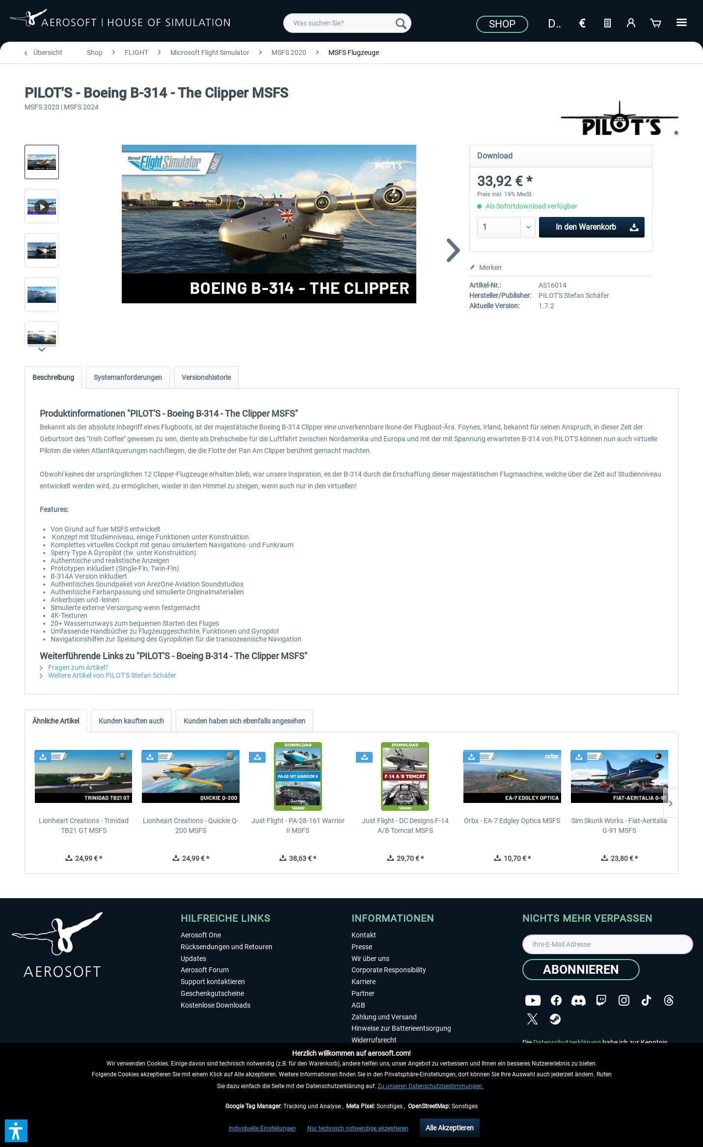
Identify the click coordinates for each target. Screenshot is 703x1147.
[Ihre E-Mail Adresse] (607, 944)
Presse (362, 947)
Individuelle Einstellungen (262, 1128)
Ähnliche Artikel (55, 721)
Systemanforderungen (128, 377)
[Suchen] (401, 23)
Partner (363, 993)
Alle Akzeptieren (450, 1128)
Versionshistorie (206, 377)
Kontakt (364, 935)
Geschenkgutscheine (212, 993)
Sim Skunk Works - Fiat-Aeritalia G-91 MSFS (619, 825)
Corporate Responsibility (389, 970)
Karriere (364, 982)
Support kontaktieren (213, 982)
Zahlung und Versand (384, 1017)
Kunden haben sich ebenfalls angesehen (244, 721)
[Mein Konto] (632, 22)
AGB (358, 1005)
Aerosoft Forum (205, 970)
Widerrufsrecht (374, 1040)
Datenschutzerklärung (567, 1042)
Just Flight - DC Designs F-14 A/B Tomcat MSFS (405, 825)
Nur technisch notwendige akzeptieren (357, 1128)
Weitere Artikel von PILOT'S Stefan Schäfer (108, 675)
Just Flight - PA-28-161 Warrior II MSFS (298, 825)
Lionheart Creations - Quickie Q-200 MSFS (191, 825)
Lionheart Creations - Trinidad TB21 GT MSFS (84, 825)
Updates (193, 958)
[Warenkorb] (656, 22)
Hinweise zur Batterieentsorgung (401, 1028)
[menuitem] (347, 23)
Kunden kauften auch (131, 721)
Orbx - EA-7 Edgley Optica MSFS (512, 821)
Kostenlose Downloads (215, 1005)
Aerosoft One (201, 935)
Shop (502, 24)
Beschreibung (53, 377)
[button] (16, 1131)
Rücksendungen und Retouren (226, 947)
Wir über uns (370, 958)
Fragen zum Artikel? (74, 667)
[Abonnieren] (581, 969)
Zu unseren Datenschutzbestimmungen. (431, 1086)
